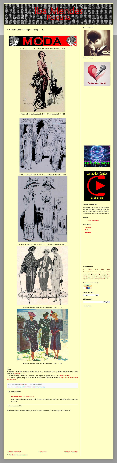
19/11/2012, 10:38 (28, 396)
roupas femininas (16, 396)
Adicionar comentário (14, 406)
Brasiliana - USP (19, 373)
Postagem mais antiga (71, 451)
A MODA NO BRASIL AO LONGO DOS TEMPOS (28, 387)
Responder (14, 402)
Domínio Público (64, 375)
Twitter (87, 230)
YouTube (88, 232)
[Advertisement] (96, 115)
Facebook (88, 227)
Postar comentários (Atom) (20, 455)
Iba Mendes (23, 384)
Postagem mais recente (15, 451)
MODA (43, 387)
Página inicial (43, 451)
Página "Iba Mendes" (93, 220)
